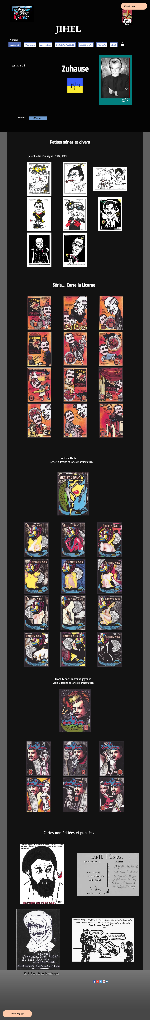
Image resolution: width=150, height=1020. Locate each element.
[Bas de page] (134, 6)
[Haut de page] (17, 1013)
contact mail (19, 65)
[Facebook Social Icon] (94, 981)
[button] (122, 44)
